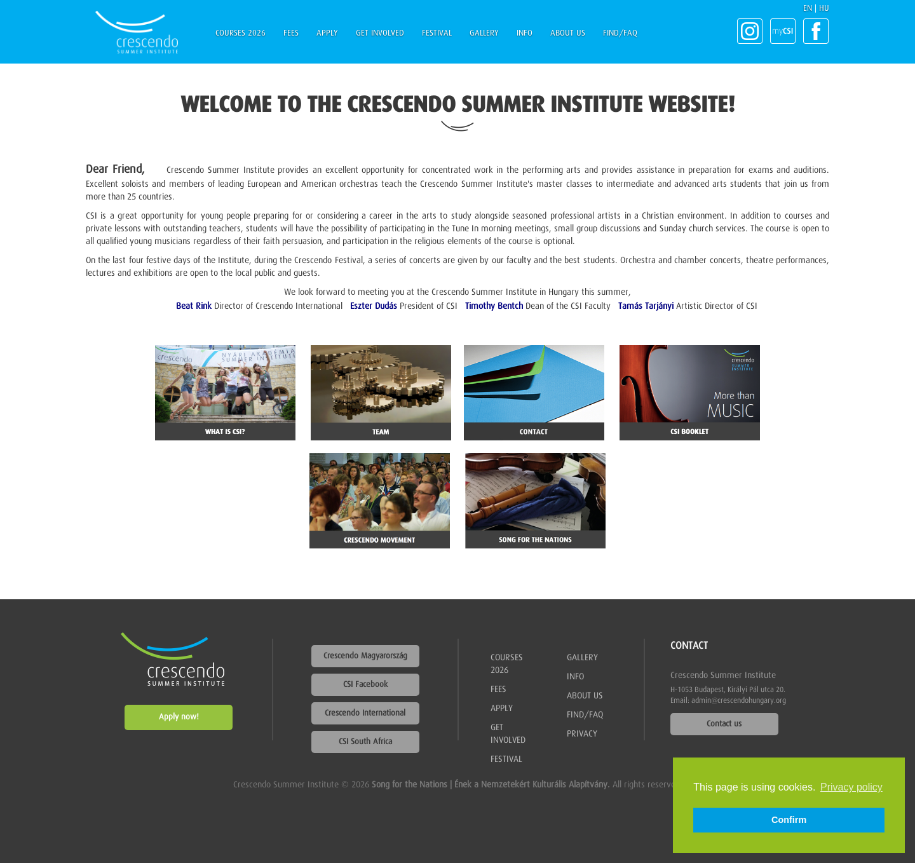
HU (824, 8)
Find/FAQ (620, 33)
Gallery (484, 33)
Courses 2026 (240, 33)
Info (524, 33)
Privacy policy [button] (851, 787)
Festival (437, 33)
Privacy (582, 734)
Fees (291, 33)
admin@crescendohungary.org (738, 701)
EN (807, 8)
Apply (327, 33)
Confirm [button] (788, 820)
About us (567, 33)
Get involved (380, 33)
